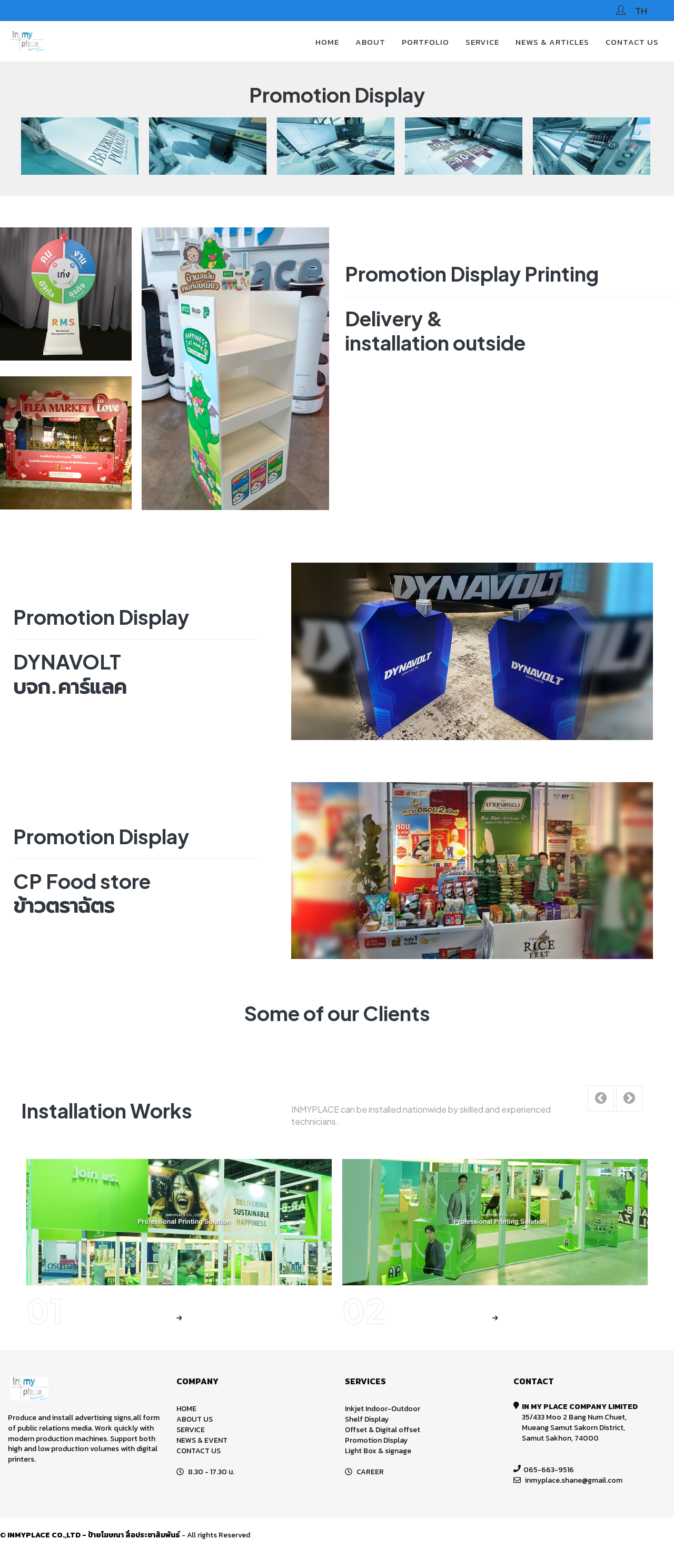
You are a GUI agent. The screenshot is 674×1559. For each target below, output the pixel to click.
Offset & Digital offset (382, 1429)
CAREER (370, 1471)
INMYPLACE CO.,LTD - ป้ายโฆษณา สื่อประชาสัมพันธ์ (93, 1535)
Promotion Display (376, 1440)
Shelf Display (367, 1419)
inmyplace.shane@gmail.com (573, 1480)
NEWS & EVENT (201, 1440)
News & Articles (552, 42)
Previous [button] (42, 146)
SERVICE (482, 42)
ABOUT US (194, 1419)
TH (641, 11)
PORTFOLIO (425, 42)
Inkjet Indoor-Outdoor (382, 1408)
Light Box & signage (378, 1450)
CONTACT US (632, 42)
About (370, 42)
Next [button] (628, 146)
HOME (327, 42)
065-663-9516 (548, 1469)
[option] (92, 146)
